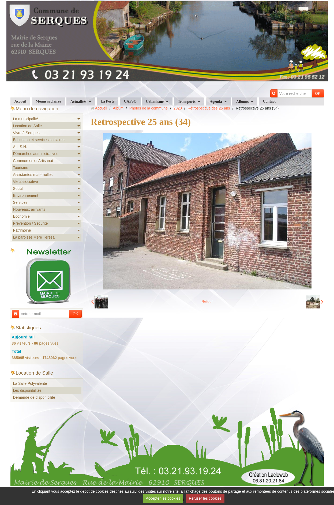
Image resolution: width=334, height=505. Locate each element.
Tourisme (20, 167)
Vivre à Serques (26, 133)
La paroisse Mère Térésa (34, 237)
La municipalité (25, 119)
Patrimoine (22, 230)
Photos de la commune (148, 108)
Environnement (25, 195)
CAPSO (130, 101)
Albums (242, 102)
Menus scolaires (48, 101)
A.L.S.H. (20, 147)
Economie (21, 216)
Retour (207, 301)
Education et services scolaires (39, 140)
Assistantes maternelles (33, 174)
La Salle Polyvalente (30, 383)
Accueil (20, 101)
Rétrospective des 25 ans (209, 108)
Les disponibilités (27, 390)
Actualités (78, 102)
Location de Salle (27, 126)
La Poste (108, 101)
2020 (178, 108)
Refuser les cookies (205, 498)
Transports (187, 102)
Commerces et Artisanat (33, 161)
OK (317, 93)
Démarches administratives (35, 154)
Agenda (216, 102)
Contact (269, 101)
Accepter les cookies (163, 498)
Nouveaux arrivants (29, 209)
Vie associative (25, 181)
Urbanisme (155, 102)
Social (18, 188)
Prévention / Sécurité (30, 223)
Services (20, 202)
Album (118, 108)
